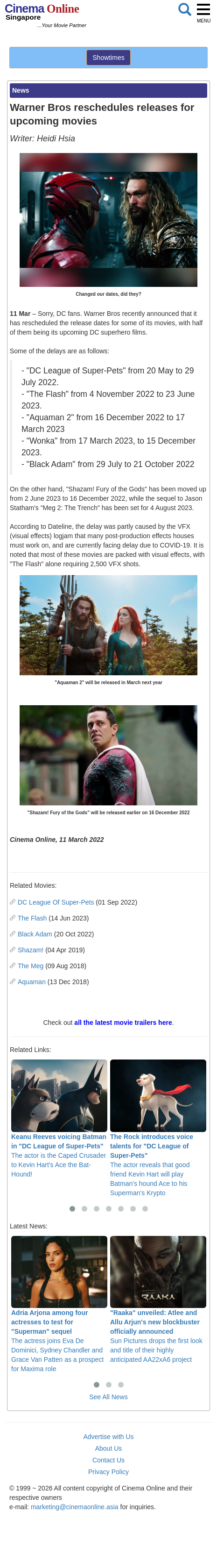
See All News (108, 1397)
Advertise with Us (108, 1436)
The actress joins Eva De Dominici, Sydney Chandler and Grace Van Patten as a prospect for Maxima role (59, 1304)
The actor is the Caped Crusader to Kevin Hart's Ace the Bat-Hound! (59, 1118)
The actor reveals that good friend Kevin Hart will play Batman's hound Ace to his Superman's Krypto (158, 1128)
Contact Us (108, 1460)
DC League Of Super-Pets (56, 902)
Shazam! (30, 950)
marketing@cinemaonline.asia (75, 1507)
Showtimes (108, 57)
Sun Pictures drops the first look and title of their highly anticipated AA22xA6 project (158, 1300)
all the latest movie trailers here (123, 1022)
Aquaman (32, 982)
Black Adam (35, 934)
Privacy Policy (108, 1472)
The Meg (30, 966)
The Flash (32, 918)
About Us (108, 1448)
